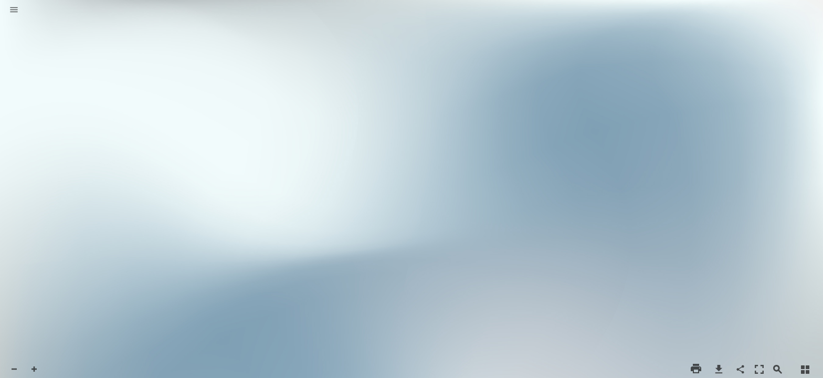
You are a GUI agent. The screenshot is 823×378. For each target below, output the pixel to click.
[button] (14, 10)
